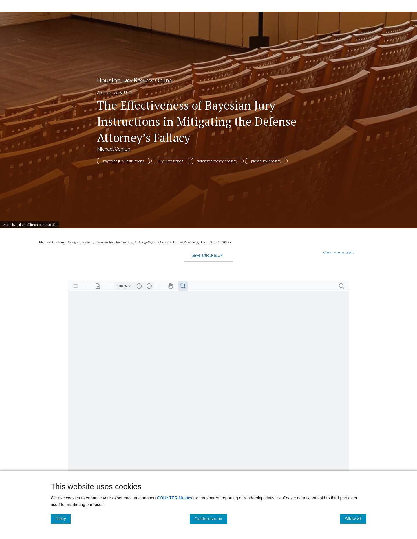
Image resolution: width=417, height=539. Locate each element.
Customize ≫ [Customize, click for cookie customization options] (210, 518)
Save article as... (207, 255)
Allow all (355, 518)
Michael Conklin (113, 149)
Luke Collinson (27, 224)
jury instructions (170, 161)
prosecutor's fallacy (266, 161)
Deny (63, 518)
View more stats (339, 252)
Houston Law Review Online (134, 80)
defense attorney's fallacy (217, 161)
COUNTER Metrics (174, 498)
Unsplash (49, 224)
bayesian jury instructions (123, 161)
